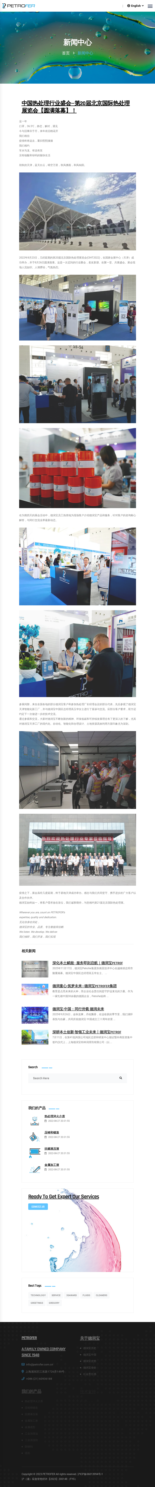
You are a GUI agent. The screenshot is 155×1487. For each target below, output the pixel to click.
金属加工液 (51, 1168)
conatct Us (38, 1209)
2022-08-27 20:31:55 (59, 1123)
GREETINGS (37, 1305)
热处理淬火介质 (54, 1119)
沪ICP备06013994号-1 (90, 1474)
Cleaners (101, 1298)
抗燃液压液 (51, 1151)
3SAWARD (71, 1298)
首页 (66, 53)
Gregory (54, 1305)
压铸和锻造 (51, 1135)
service (56, 1298)
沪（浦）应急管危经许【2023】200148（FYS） (49, 1479)
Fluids (86, 1298)
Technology (38, 1298)
